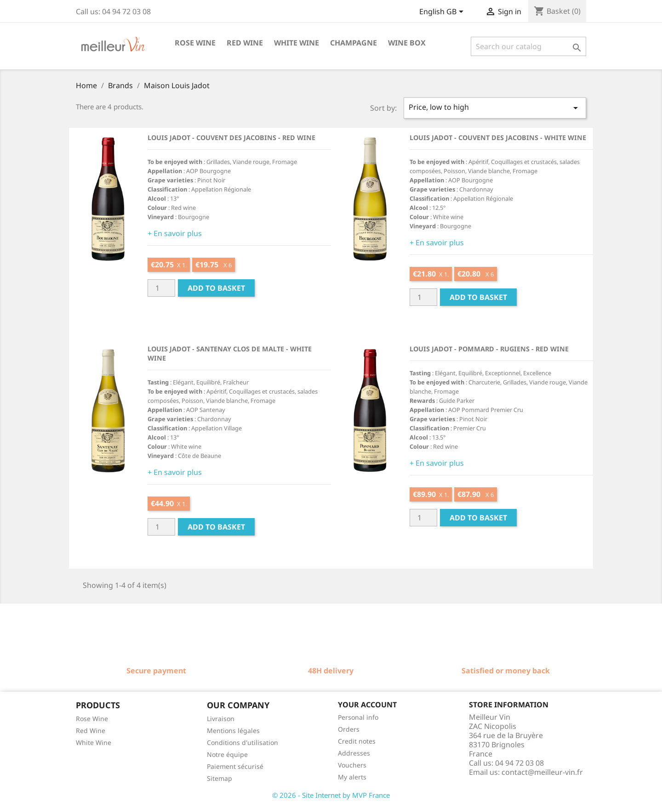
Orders (349, 729)
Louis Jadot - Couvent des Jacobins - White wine (498, 137)
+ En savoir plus (175, 233)
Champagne (353, 43)
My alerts (352, 777)
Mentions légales (233, 730)
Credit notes (357, 741)
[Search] (528, 46)
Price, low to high (495, 107)
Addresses (354, 753)
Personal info (358, 717)
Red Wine (90, 730)
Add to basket (216, 288)
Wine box (407, 43)
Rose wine (195, 43)
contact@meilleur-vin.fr (542, 772)
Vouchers (352, 765)
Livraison (220, 718)
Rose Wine (92, 718)
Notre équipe (227, 754)
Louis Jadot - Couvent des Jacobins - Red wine (231, 137)
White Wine (93, 742)
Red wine (245, 43)
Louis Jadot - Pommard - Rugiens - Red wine (489, 348)
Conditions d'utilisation (242, 742)
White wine (296, 43)
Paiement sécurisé (235, 766)
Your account (367, 705)
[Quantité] (161, 288)
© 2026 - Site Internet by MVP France (331, 795)
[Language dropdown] (443, 12)
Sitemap (219, 778)
